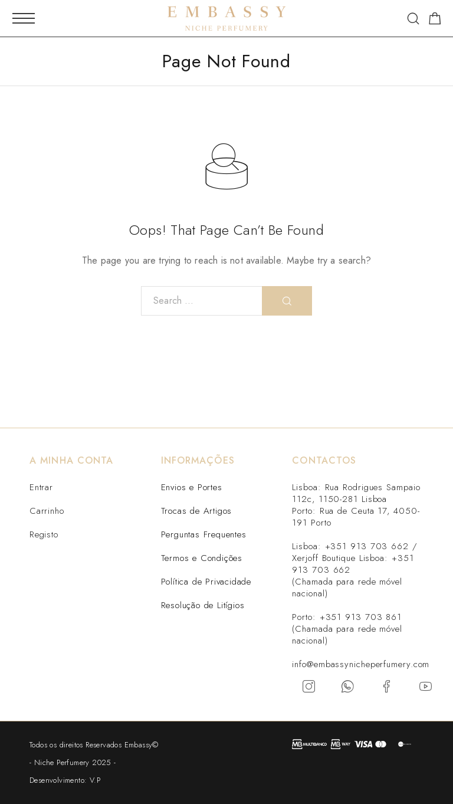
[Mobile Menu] (23, 18)
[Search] (413, 18)
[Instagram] (309, 686)
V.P (95, 780)
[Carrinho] (435, 20)
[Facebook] (386, 686)
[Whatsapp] (348, 686)
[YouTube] (425, 686)
